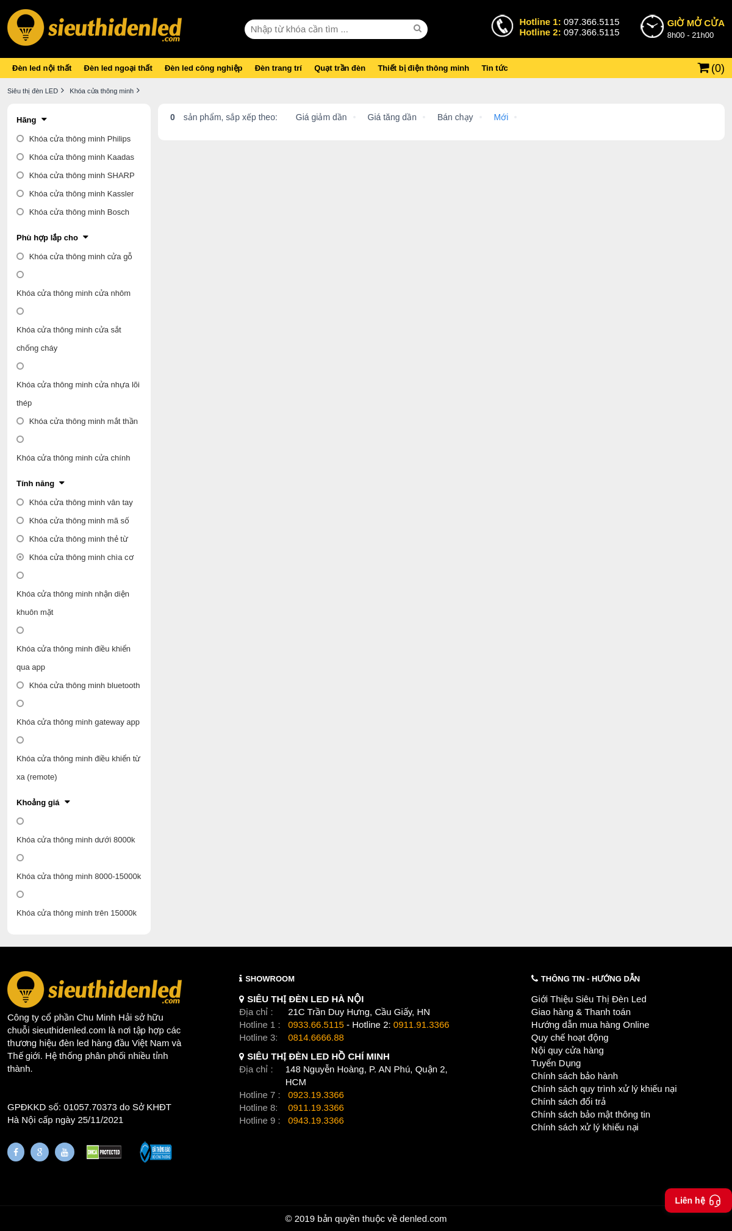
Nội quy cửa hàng (567, 1050)
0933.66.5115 (316, 1024)
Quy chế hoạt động (570, 1037)
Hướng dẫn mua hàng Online (590, 1024)
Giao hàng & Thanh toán (581, 1012)
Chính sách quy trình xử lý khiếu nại (604, 1088)
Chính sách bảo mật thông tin (590, 1114)
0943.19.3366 (316, 1120)
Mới (501, 117)
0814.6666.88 (316, 1037)
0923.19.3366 (316, 1094)
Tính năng (35, 483)
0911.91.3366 (421, 1024)
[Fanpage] (15, 1152)
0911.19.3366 (316, 1107)
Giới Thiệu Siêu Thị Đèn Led (589, 999)
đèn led (74, 1043)
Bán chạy (455, 117)
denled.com (423, 1218)
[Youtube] (64, 1152)
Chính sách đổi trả (568, 1101)
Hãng (26, 119)
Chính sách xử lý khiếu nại (585, 1127)
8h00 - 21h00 (696, 28)
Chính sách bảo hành (574, 1076)
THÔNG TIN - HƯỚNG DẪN (590, 978)
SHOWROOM (270, 978)
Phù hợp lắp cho (47, 237)
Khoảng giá (38, 802)
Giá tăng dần (392, 117)
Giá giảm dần (321, 117)
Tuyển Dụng (556, 1063)
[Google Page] (39, 1152)
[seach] (419, 28)
